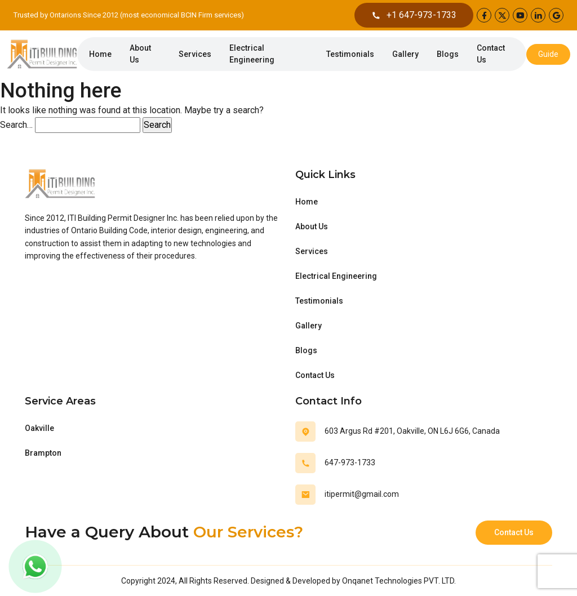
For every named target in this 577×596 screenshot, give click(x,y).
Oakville (39, 428)
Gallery (405, 54)
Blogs (448, 54)
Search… (16, 124)
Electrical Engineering (251, 53)
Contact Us (491, 53)
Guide (548, 54)
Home (100, 54)
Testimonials (350, 54)
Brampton (43, 452)
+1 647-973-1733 (413, 15)
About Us (140, 53)
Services (195, 54)
